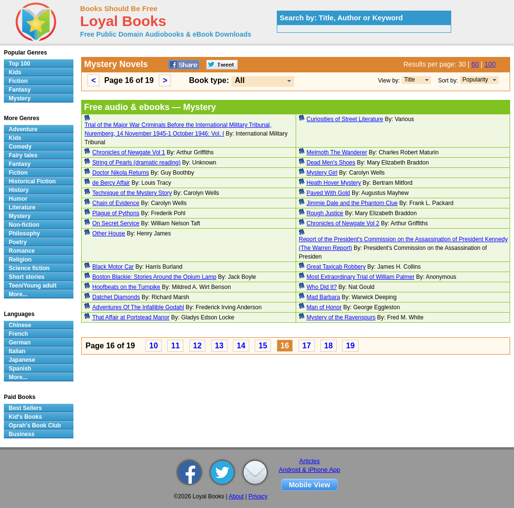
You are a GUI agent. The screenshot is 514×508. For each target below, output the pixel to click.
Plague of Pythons (115, 213)
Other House (108, 233)
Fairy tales (23, 155)
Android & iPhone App (309, 469)
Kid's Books (25, 416)
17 (306, 346)
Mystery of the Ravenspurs (341, 317)
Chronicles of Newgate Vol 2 (343, 223)
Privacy (257, 496)
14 (241, 346)
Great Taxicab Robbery (336, 266)
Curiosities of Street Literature (345, 119)
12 (197, 346)
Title (409, 79)
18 (328, 346)
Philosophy (24, 233)
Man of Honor (324, 307)
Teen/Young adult (33, 285)
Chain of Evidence (115, 203)
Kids (15, 72)
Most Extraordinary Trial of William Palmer (360, 277)
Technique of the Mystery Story (132, 193)
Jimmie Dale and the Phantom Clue (352, 203)
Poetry (18, 242)
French (18, 333)
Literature (22, 207)
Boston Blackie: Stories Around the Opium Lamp (154, 277)
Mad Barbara (323, 297)
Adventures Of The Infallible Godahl (138, 307)
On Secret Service (115, 223)
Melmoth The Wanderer (337, 152)
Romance (22, 250)
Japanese (22, 360)
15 (262, 346)
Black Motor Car (113, 266)
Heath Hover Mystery (334, 182)
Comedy (20, 146)
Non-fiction (24, 224)
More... (18, 294)
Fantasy (19, 89)
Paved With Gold (328, 193)
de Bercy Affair (111, 182)
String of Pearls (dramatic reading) (136, 162)
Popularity (475, 79)
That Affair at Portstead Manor (131, 317)
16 (285, 346)
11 (175, 346)
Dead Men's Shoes (331, 162)
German (19, 342)
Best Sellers (25, 408)
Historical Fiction (32, 181)
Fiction (18, 81)
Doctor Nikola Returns (120, 172)
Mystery (19, 98)
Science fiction (29, 268)
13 (219, 346)
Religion (20, 259)
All (239, 80)
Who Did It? (322, 287)
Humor (18, 198)
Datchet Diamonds (116, 297)
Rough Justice (325, 213)
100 (490, 64)
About (235, 496)
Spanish (20, 368)
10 (153, 346)
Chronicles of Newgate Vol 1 (128, 152)
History (19, 190)
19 (350, 346)
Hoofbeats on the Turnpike (126, 287)
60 (475, 64)
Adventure (23, 129)
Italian (17, 351)
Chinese (20, 325)
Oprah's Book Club (35, 425)
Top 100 (19, 63)
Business (21, 434)
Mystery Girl (322, 172)
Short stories (26, 277)
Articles (309, 461)
